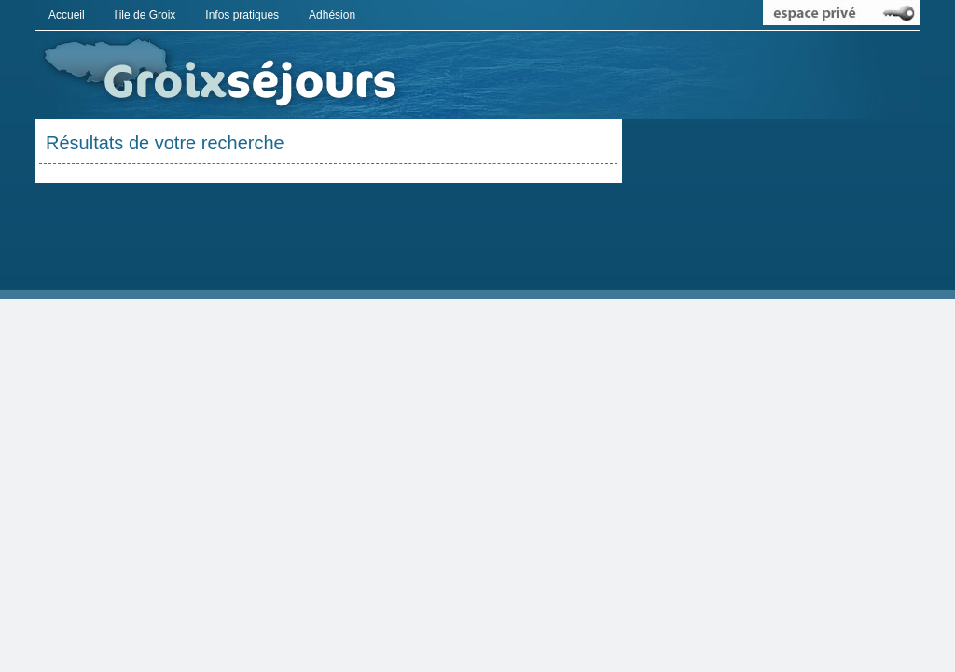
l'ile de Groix (145, 14)
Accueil (66, 14)
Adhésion (332, 14)
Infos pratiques (242, 14)
